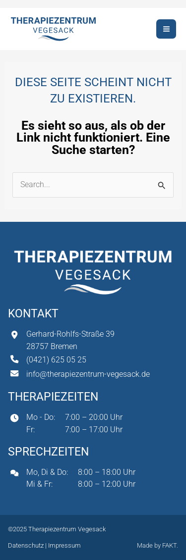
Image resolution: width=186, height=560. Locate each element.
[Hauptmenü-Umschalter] (166, 29)
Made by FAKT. (157, 545)
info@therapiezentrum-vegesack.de (88, 374)
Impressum (64, 545)
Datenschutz (26, 545)
